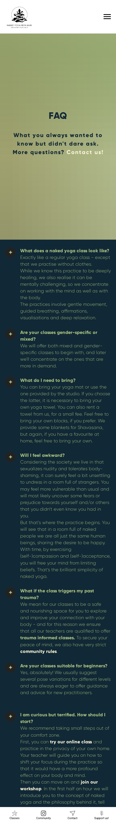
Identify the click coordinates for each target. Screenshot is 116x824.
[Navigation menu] (107, 16)
